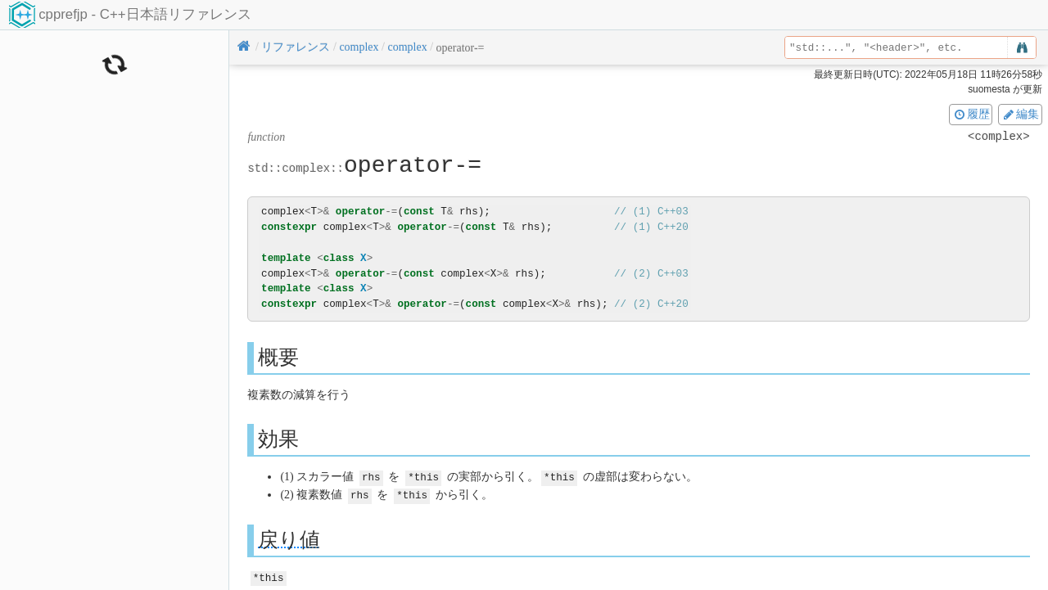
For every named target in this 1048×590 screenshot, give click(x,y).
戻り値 (289, 538)
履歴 (971, 113)
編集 (1020, 113)
